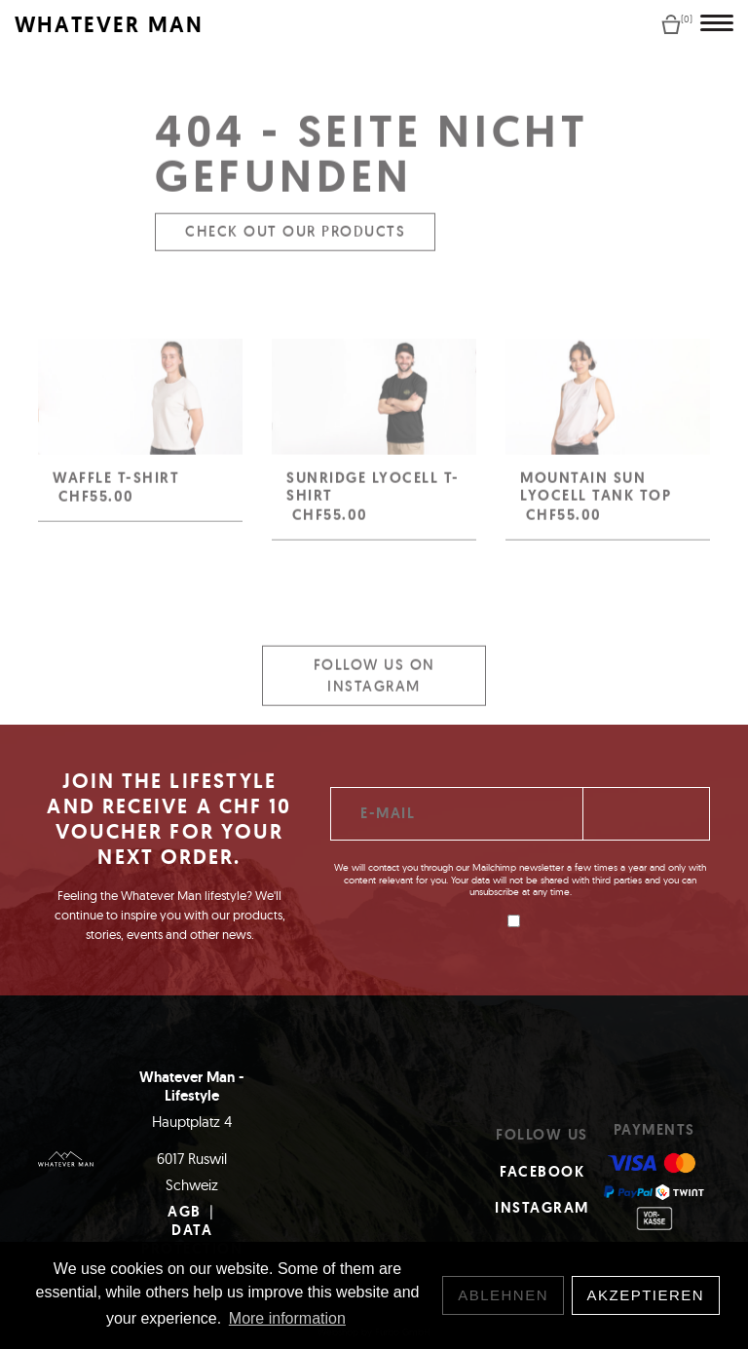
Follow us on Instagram (374, 683)
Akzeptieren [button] (646, 1295)
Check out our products (295, 240)
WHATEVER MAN (109, 25)
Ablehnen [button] (503, 1295)
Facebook (542, 1171)
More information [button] (287, 1318)
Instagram (542, 1208)
